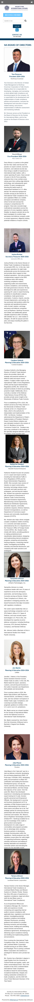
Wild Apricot (14, 1000)
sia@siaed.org (24, 995)
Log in (17, 26)
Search (25, 20)
